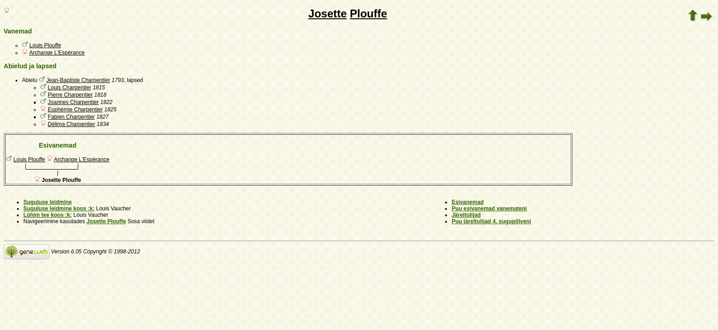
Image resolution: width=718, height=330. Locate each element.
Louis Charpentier (69, 87)
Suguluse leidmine (47, 202)
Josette (327, 13)
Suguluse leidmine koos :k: (58, 208)
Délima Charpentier (71, 124)
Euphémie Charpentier (75, 109)
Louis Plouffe (45, 45)
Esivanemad (467, 202)
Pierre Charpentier (70, 95)
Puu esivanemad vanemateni (489, 208)
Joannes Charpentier (73, 102)
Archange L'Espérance (57, 53)
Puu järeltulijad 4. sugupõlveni (491, 221)
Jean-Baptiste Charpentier (78, 80)
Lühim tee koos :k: (47, 215)
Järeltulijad (465, 215)
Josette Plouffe (106, 221)
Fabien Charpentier (71, 117)
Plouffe (368, 13)
